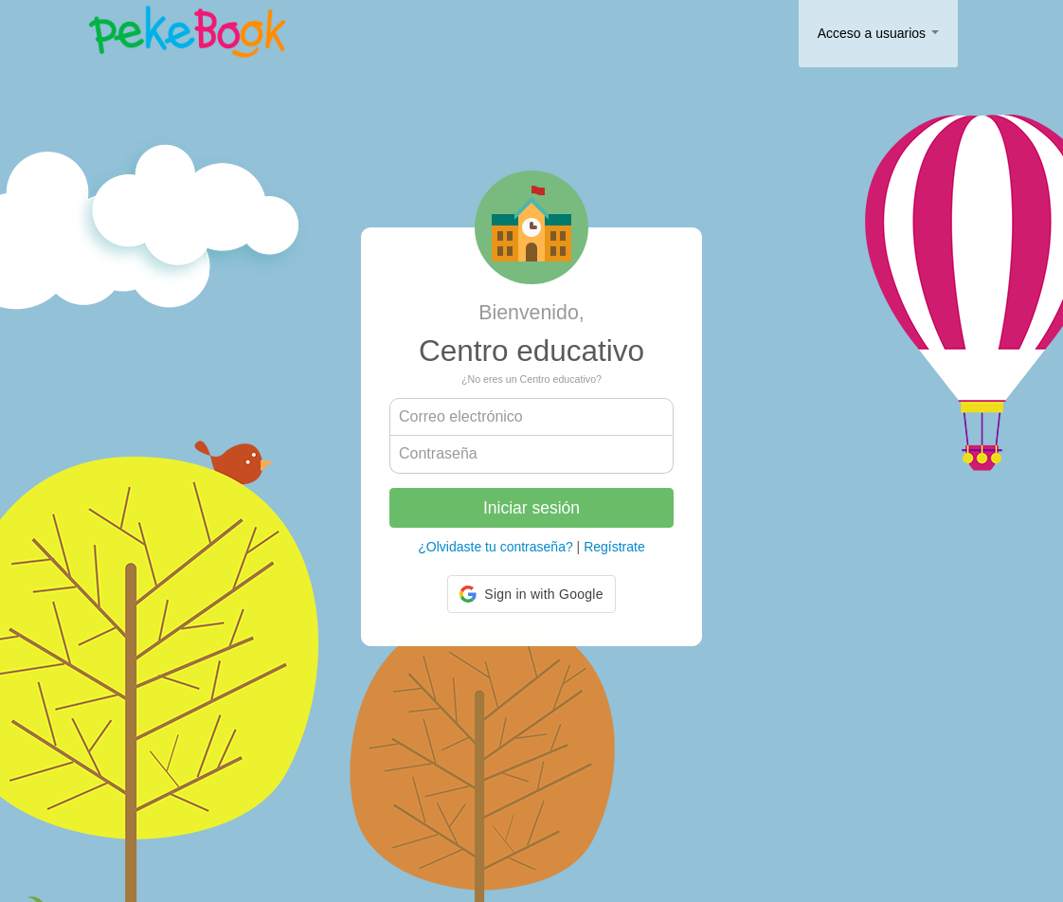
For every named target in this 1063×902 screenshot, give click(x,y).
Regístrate (614, 546)
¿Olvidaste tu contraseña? (495, 546)
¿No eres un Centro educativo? (531, 379)
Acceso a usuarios (878, 33)
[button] (531, 594)
